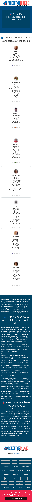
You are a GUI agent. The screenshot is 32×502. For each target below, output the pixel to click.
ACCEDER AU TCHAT (15, 499)
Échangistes (25, 466)
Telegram (19, 483)
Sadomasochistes (25, 462)
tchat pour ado (7, 413)
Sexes (28, 470)
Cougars (16, 466)
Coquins (11, 470)
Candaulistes (5, 462)
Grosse (4, 483)
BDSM (14, 462)
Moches (28, 483)
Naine (25, 478)
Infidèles (6, 474)
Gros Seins (17, 478)
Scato (20, 487)
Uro (14, 487)
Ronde (11, 483)
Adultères (20, 470)
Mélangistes (16, 474)
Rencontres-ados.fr (19, 453)
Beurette (7, 478)
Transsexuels (6, 466)
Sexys (3, 470)
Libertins (25, 474)
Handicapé (6, 487)
